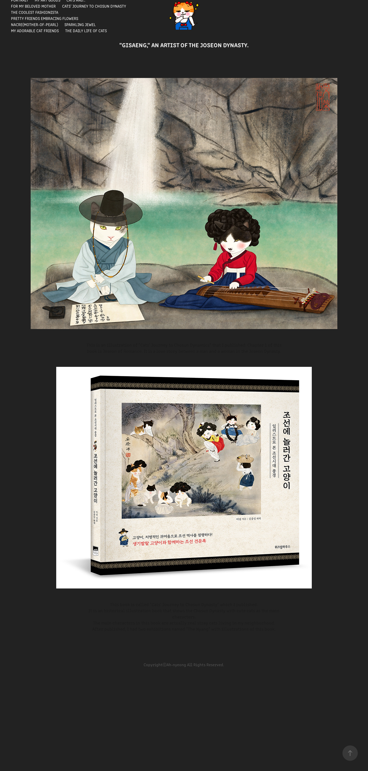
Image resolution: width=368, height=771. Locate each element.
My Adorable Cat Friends (35, 30)
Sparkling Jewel (80, 24)
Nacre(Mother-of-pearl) (34, 24)
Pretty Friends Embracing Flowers (44, 18)
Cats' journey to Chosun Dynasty (94, 6)
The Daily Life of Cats (86, 30)
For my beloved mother (33, 6)
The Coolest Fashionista (34, 12)
